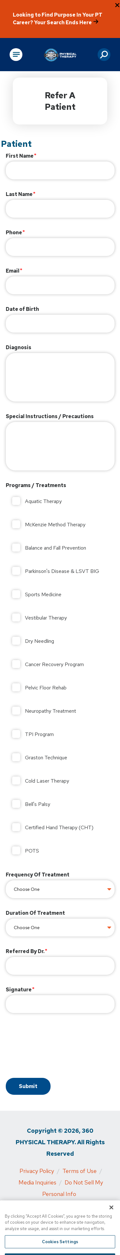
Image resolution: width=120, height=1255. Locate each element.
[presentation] (54, 1046)
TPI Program (39, 734)
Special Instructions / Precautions (50, 416)
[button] (104, 54)
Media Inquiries (37, 1182)
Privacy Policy (37, 1171)
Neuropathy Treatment (50, 711)
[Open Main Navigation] (16, 54)
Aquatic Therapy (43, 501)
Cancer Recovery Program (54, 664)
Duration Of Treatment (35, 913)
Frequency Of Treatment (37, 874)
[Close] (111, 1214)
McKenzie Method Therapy (55, 524)
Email (13, 270)
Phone (14, 232)
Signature (19, 989)
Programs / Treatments (36, 485)
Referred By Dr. (25, 951)
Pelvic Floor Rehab (46, 687)
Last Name (19, 194)
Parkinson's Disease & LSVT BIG (62, 571)
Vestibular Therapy (46, 617)
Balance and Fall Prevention (55, 548)
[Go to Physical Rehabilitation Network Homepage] (60, 55)
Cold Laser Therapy (47, 781)
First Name (20, 156)
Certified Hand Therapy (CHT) (59, 827)
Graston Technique (46, 757)
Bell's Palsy (37, 804)
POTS (32, 850)
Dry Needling (39, 641)
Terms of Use (79, 1171)
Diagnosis (18, 347)
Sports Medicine (43, 594)
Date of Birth (22, 309)
